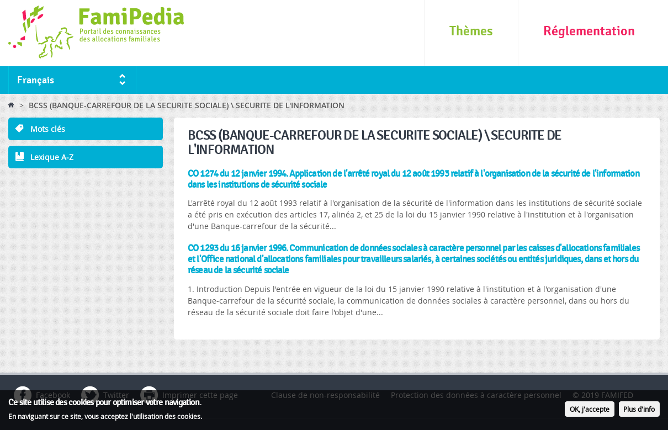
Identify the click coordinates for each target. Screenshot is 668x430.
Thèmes (471, 31)
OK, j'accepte (589, 410)
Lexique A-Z (51, 157)
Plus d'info (639, 410)
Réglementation (589, 31)
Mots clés (47, 129)
